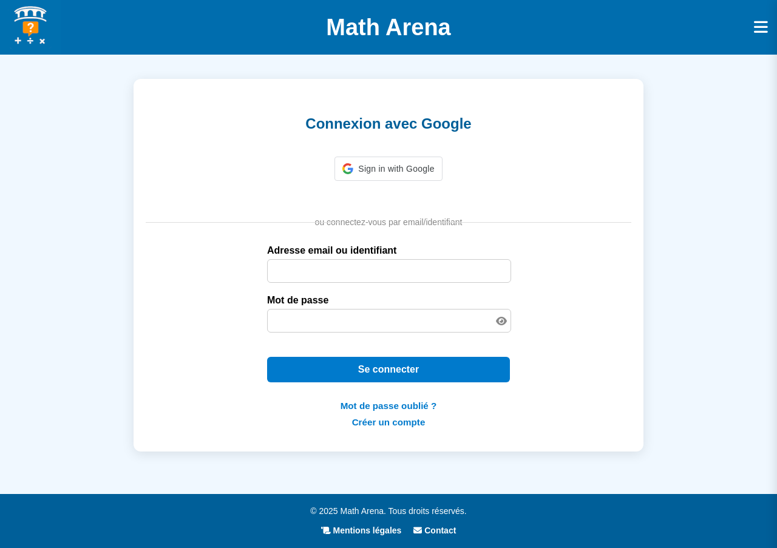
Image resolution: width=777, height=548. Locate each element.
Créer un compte (389, 422)
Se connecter (388, 369)
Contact (434, 530)
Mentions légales (361, 530)
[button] (388, 169)
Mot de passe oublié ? (389, 406)
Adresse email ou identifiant (331, 250)
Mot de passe (297, 300)
